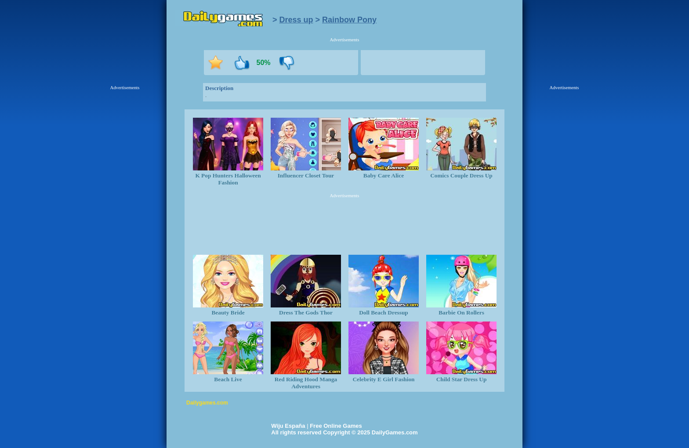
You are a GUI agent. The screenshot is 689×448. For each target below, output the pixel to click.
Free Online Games (336, 426)
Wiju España (288, 426)
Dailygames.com (207, 403)
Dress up (296, 19)
